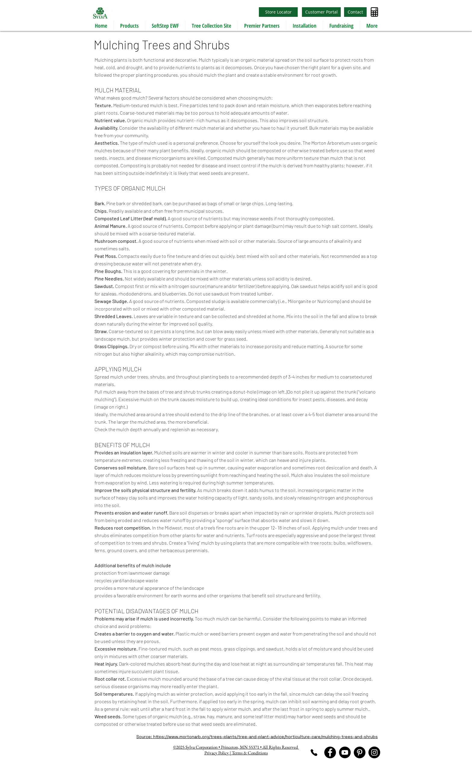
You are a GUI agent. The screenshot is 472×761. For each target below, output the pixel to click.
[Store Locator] (278, 12)
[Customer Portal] (321, 12)
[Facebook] (330, 752)
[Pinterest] (359, 752)
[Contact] (355, 12)
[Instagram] (374, 752)
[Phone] (313, 752)
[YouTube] (345, 752)
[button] (129, 25)
